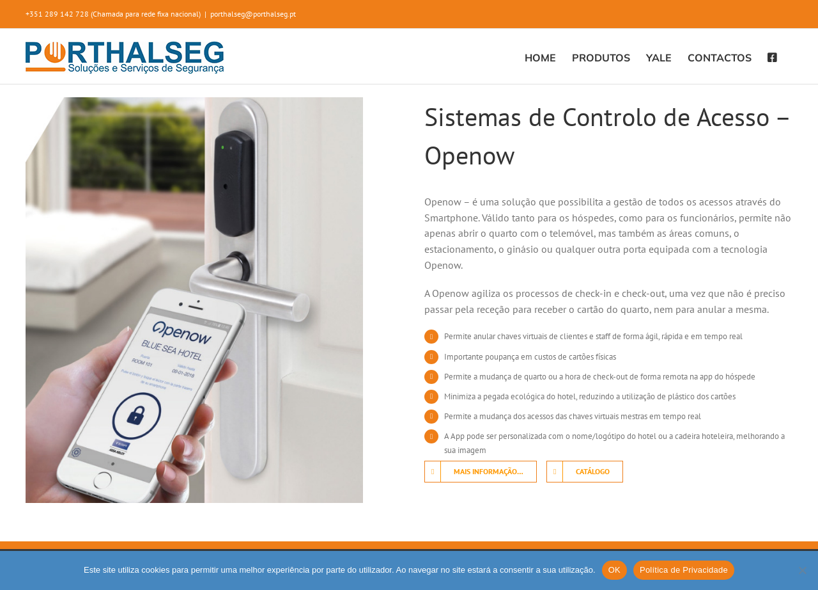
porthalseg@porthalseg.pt (253, 14)
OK (614, 570)
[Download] (584, 471)
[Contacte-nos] (480, 471)
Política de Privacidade (684, 570)
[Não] (802, 570)
